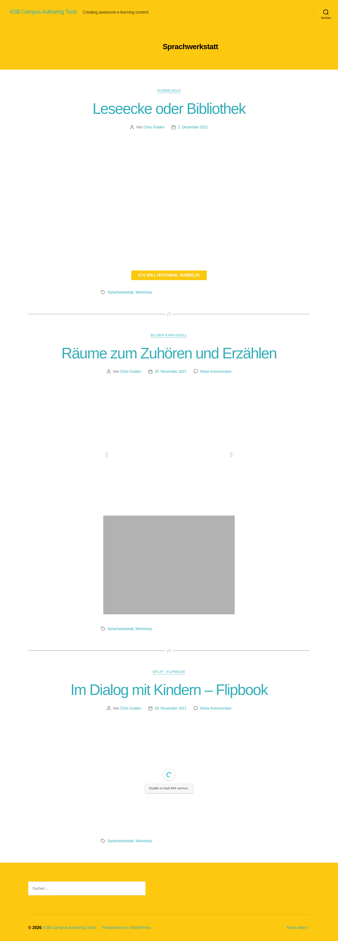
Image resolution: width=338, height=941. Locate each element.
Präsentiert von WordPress (126, 927)
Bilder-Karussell (169, 335)
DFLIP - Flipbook (169, 672)
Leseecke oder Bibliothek (168, 108)
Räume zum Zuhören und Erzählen (169, 353)
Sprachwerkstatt (121, 292)
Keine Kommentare (215, 371)
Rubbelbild (169, 90)
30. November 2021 (171, 371)
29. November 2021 (171, 708)
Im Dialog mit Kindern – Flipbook (169, 689)
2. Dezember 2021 (193, 127)
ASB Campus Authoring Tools (43, 12)
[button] (107, 454)
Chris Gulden (154, 127)
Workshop (143, 292)
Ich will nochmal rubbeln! (169, 275)
